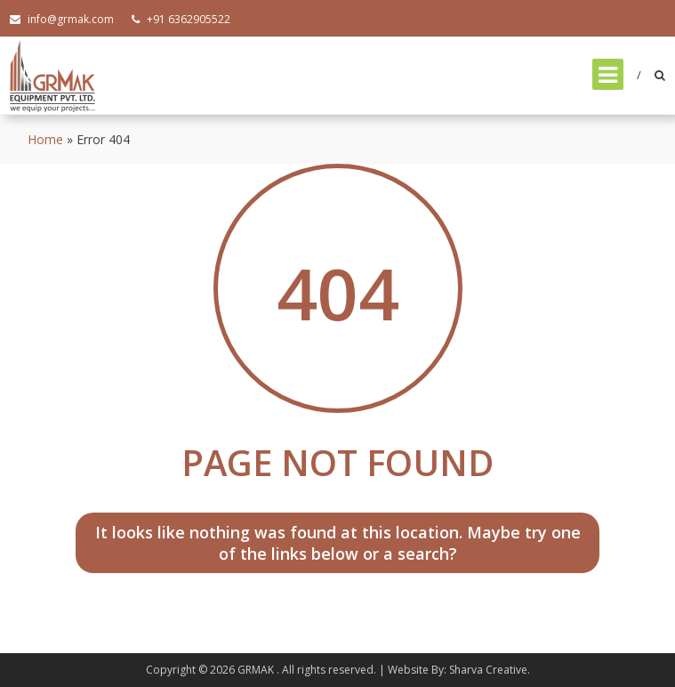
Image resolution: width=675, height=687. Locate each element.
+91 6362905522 (181, 19)
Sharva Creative (488, 669)
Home (45, 139)
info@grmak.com (62, 19)
